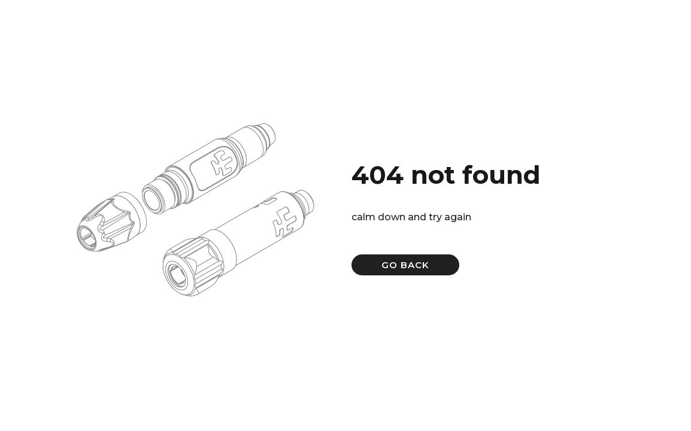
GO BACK (405, 265)
